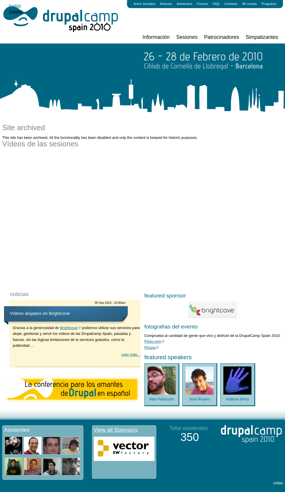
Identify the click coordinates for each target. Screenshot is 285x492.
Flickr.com (152, 341)
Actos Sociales (144, 4)
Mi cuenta (249, 4)
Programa (269, 4)
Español (15, 11)
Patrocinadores (221, 37)
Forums (202, 4)
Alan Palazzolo (161, 399)
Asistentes (184, 4)
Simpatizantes (262, 37)
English (15, 5)
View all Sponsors (116, 430)
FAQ (216, 4)
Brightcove (69, 328)
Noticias (166, 4)
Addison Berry (237, 399)
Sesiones (187, 37)
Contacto (231, 4)
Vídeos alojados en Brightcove (40, 313)
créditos (278, 482)
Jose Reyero (199, 399)
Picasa (149, 347)
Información (156, 37)
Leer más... (131, 354)
